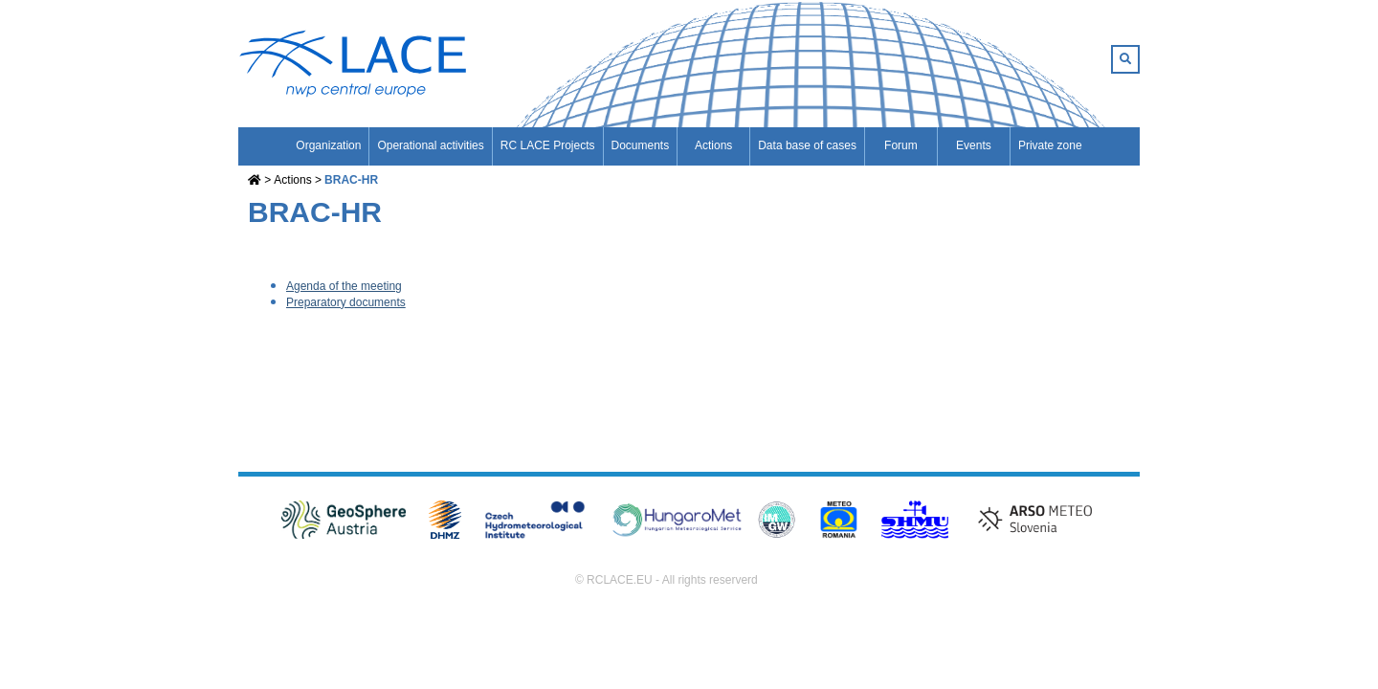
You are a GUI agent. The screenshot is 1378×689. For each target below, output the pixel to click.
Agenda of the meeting (344, 286)
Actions (292, 180)
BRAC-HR (351, 180)
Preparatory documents (346, 302)
